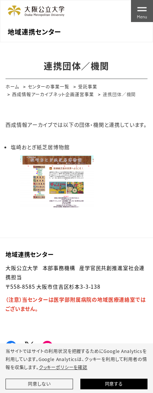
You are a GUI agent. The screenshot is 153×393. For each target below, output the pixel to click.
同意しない (39, 384)
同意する (114, 384)
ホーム (12, 86)
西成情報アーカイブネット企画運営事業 (53, 94)
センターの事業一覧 (48, 86)
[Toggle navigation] (142, 11)
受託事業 (87, 86)
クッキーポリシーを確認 (63, 367)
